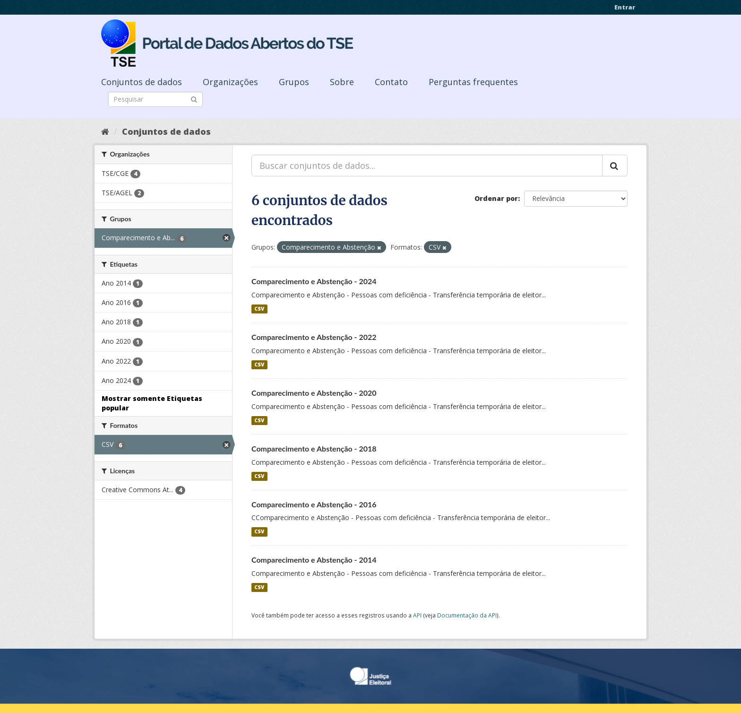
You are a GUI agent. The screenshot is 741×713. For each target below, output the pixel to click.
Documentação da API (467, 615)
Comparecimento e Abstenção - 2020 (314, 392)
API (417, 615)
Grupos (294, 81)
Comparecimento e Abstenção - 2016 (314, 504)
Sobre (342, 81)
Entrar (624, 7)
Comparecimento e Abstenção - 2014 (314, 559)
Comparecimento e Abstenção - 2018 (314, 448)
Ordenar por (496, 198)
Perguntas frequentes (473, 81)
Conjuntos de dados (141, 81)
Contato (391, 81)
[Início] (105, 131)
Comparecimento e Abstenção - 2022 (314, 336)
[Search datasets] (155, 99)
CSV (259, 308)
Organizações (230, 81)
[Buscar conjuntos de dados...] (427, 165)
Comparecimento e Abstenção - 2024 (314, 281)
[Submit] (194, 99)
